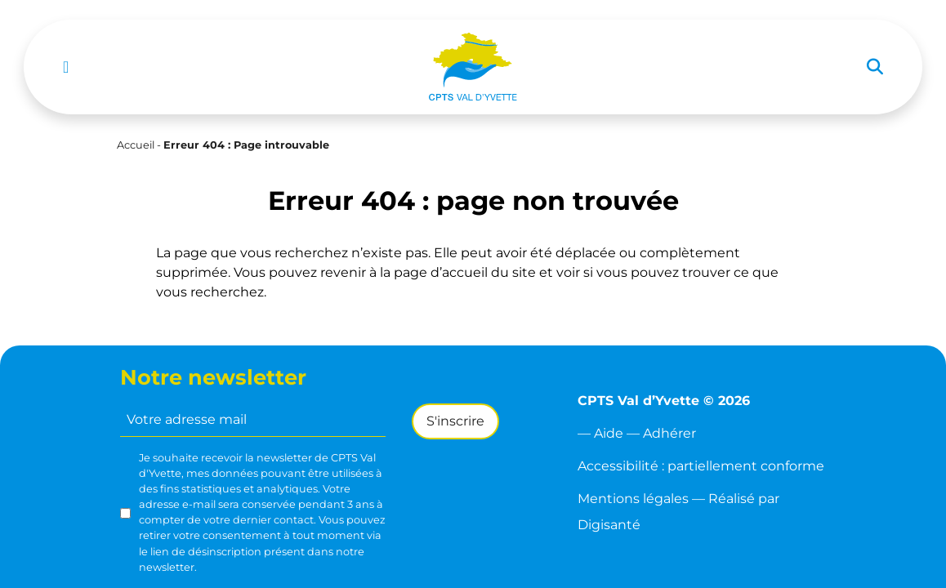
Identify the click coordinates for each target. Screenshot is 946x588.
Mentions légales (633, 498)
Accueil (135, 145)
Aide (608, 433)
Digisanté (609, 524)
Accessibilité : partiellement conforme (701, 466)
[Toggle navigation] (66, 67)
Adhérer (669, 433)
